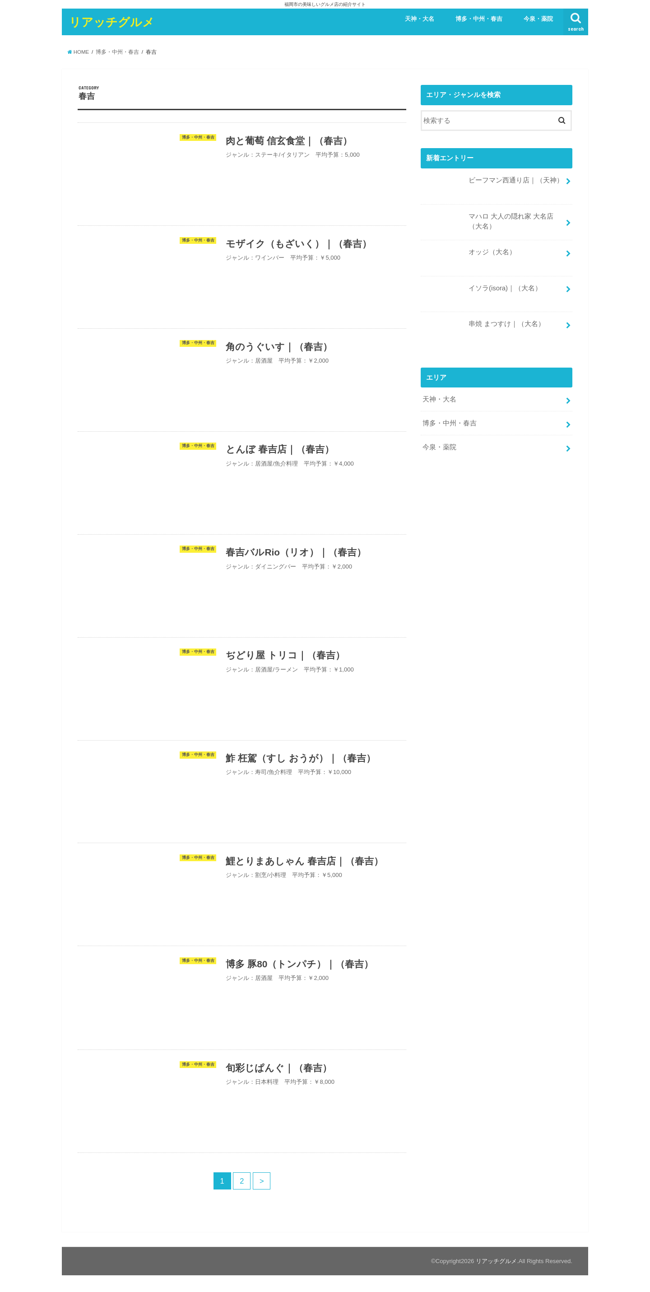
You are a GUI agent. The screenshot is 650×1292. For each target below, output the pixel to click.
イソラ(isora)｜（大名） (482, 291)
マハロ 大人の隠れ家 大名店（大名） (487, 224)
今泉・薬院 (538, 18)
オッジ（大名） (469, 255)
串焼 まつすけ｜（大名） (483, 327)
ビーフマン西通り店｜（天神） (492, 183)
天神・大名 (419, 18)
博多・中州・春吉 (478, 18)
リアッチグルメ (111, 21)
